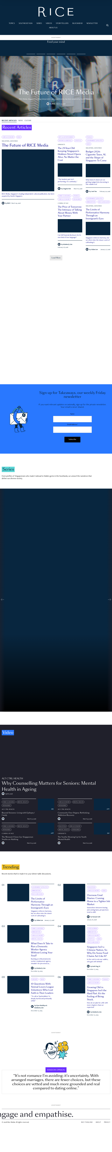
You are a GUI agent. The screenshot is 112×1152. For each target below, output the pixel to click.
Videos (49, 23)
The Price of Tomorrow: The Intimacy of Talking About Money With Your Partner (70, 211)
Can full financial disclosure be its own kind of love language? (69, 236)
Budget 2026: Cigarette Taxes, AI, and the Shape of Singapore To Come (96, 156)
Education (62, 826)
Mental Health (23, 802)
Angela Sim (67, 189)
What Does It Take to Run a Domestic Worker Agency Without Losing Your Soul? (42, 949)
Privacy (107, 1122)
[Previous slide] (2, 86)
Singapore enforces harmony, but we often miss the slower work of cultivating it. (98, 240)
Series (39, 23)
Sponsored (77, 199)
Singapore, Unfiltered (10, 141)
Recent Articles (9, 121)
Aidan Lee (94, 249)
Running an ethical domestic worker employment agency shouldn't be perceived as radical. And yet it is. (41, 961)
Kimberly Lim (67, 244)
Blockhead (77, 23)
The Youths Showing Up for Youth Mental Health (72, 838)
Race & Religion (104, 202)
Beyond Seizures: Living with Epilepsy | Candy (18, 814)
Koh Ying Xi (96, 966)
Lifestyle (78, 140)
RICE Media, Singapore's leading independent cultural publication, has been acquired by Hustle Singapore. (28, 195)
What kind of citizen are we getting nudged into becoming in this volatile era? (97, 182)
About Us (53, 28)
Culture (27, 121)
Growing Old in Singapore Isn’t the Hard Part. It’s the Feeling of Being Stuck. (97, 993)
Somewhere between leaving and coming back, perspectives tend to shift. (98, 910)
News (63, 86)
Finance (89, 137)
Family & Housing (64, 195)
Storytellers (62, 23)
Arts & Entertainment (66, 137)
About (98, 1122)
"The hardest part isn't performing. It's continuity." (67, 181)
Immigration (91, 202)
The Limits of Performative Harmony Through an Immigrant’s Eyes (97, 214)
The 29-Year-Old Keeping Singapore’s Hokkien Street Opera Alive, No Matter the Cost (69, 154)
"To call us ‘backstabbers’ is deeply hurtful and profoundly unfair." (41, 999)
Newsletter (92, 23)
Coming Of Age (63, 203)
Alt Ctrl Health (12, 778)
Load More (56, 257)
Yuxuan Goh (96, 917)
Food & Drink (92, 928)
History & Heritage (65, 140)
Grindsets (61, 144)
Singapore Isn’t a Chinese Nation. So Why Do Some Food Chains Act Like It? (97, 951)
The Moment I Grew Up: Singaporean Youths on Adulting (17, 838)
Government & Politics (95, 140)
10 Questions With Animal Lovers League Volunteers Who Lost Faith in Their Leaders (42, 988)
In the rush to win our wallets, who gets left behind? (97, 961)
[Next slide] (109, 86)
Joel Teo (94, 191)
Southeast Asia (25, 23)
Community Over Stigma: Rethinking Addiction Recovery (73, 814)
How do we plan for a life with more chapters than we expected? (97, 1005)
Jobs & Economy (52, 86)
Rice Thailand (87, 1122)
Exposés (34, 979)
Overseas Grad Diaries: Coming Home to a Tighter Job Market (98, 900)
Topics (12, 23)
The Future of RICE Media (25, 145)
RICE (53, 104)
